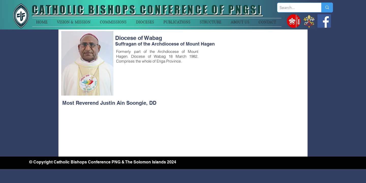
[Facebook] (324, 21)
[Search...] (295, 7)
